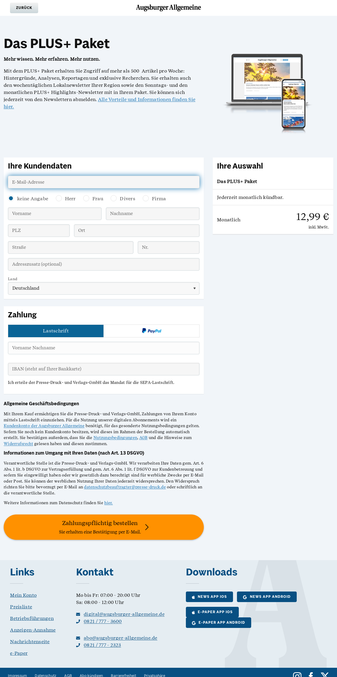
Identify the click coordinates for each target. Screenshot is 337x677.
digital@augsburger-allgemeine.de (124, 614)
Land (12, 279)
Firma (159, 198)
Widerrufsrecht (18, 443)
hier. (108, 502)
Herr (70, 198)
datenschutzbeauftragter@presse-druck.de (125, 487)
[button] (24, 8)
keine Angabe (32, 198)
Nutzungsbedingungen (115, 437)
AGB (143, 437)
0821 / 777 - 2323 (102, 645)
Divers (127, 198)
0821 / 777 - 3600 (103, 621)
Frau (97, 198)
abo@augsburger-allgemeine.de (120, 638)
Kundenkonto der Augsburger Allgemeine (44, 425)
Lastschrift (56, 330)
